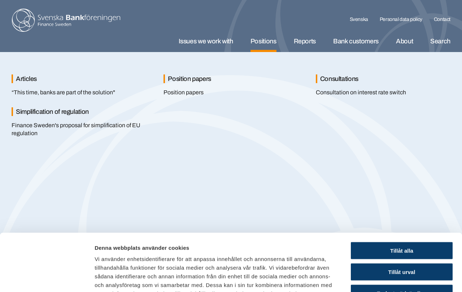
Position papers (184, 92)
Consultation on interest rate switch (361, 92)
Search (440, 41)
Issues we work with (206, 41)
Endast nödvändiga (402, 239)
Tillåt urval (401, 218)
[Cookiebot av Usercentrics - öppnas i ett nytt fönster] (46, 277)
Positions (263, 41)
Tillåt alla (401, 197)
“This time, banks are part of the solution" (63, 92)
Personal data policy (401, 19)
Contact (442, 19)
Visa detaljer (392, 278)
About (404, 41)
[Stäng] (436, 68)
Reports (305, 41)
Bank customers (356, 41)
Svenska (359, 19)
